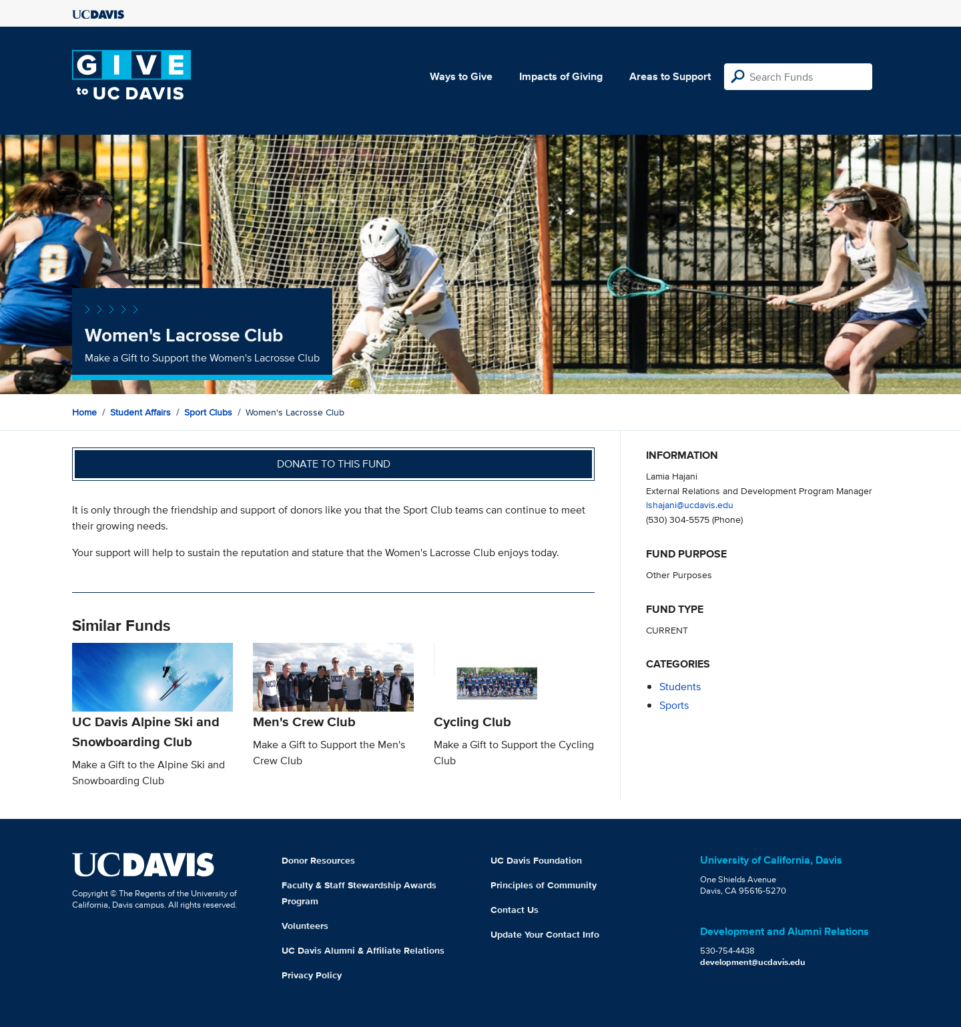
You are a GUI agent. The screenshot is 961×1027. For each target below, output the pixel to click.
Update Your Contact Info (545, 934)
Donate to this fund (333, 463)
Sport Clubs (208, 412)
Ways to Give (461, 76)
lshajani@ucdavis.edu (689, 504)
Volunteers (305, 925)
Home (84, 412)
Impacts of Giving (561, 76)
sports (674, 705)
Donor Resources (318, 860)
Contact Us (515, 909)
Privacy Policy (312, 975)
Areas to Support (670, 76)
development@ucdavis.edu (753, 962)
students (680, 686)
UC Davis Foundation (536, 860)
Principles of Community (544, 885)
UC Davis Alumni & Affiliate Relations (363, 950)
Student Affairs (140, 412)
